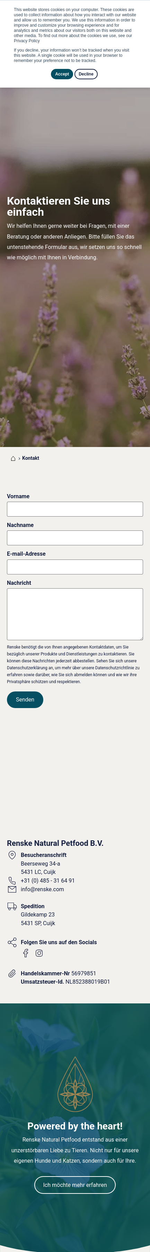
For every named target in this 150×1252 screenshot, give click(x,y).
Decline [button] (86, 74)
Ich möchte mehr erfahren (75, 1130)
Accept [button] (62, 74)
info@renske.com (42, 834)
